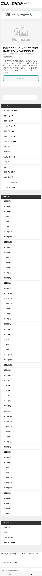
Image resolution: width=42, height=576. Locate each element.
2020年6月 (8, 447)
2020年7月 (8, 442)
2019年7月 (8, 503)
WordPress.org (9, 542)
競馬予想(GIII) (9, 121)
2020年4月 (8, 457)
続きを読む (27, 78)
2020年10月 (8, 426)
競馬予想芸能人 (9, 172)
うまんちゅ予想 (9, 126)
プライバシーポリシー (9, 562)
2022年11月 (8, 298)
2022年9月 (8, 309)
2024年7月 (8, 201)
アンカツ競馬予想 (10, 182)
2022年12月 (8, 293)
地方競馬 (7, 151)
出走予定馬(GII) (9, 136)
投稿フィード (9, 532)
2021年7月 (8, 380)
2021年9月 (8, 370)
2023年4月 (8, 273)
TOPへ (31, 573)
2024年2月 (8, 221)
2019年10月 (8, 488)
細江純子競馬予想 (10, 111)
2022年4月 (8, 334)
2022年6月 (8, 324)
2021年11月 (8, 360)
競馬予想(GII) (9, 131)
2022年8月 (8, 314)
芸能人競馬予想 (9, 157)
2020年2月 (8, 467)
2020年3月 (8, 462)
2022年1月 (8, 349)
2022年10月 (8, 303)
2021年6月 (8, 385)
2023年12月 (8, 232)
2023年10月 (8, 242)
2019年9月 (8, 493)
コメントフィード (10, 537)
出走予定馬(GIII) (10, 141)
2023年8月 (8, 252)
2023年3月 (8, 278)
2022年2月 (8, 344)
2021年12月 (8, 355)
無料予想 (7, 146)
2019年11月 (8, 483)
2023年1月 (8, 288)
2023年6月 (8, 262)
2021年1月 (8, 411)
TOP (14, 554)
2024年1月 (8, 227)
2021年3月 (8, 401)
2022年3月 (8, 339)
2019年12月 (8, 478)
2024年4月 (8, 211)
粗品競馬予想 (9, 177)
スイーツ (7, 167)
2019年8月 (8, 498)
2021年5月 (8, 390)
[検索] (20, 97)
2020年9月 (8, 431)
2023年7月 (8, 257)
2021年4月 (8, 396)
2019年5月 (8, 513)
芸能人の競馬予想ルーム (15, 3)
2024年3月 (8, 216)
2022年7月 (8, 319)
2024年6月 (8, 206)
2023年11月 (8, 237)
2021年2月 (8, 406)
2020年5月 (8, 452)
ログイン (7, 527)
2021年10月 (8, 365)
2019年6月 (8, 508)
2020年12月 (8, 416)
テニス (6, 162)
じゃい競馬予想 (9, 187)
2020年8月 (8, 437)
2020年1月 (8, 472)
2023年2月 (8, 283)
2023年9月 (8, 247)
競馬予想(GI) (8, 57)
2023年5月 (8, 267)
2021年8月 (8, 375)
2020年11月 (8, 421)
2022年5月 (8, 329)
